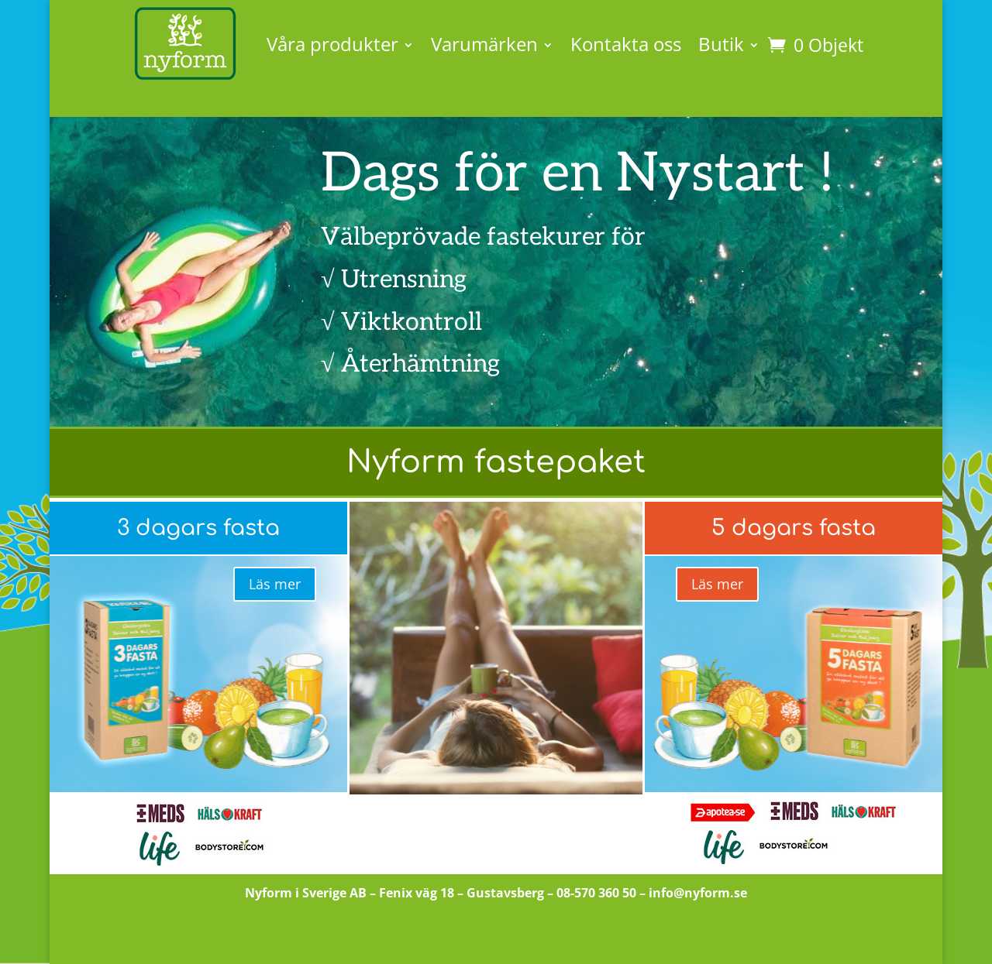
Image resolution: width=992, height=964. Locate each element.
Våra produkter (332, 44)
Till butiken (496, 936)
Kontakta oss (625, 44)
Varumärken (484, 44)
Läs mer (275, 584)
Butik (721, 44)
